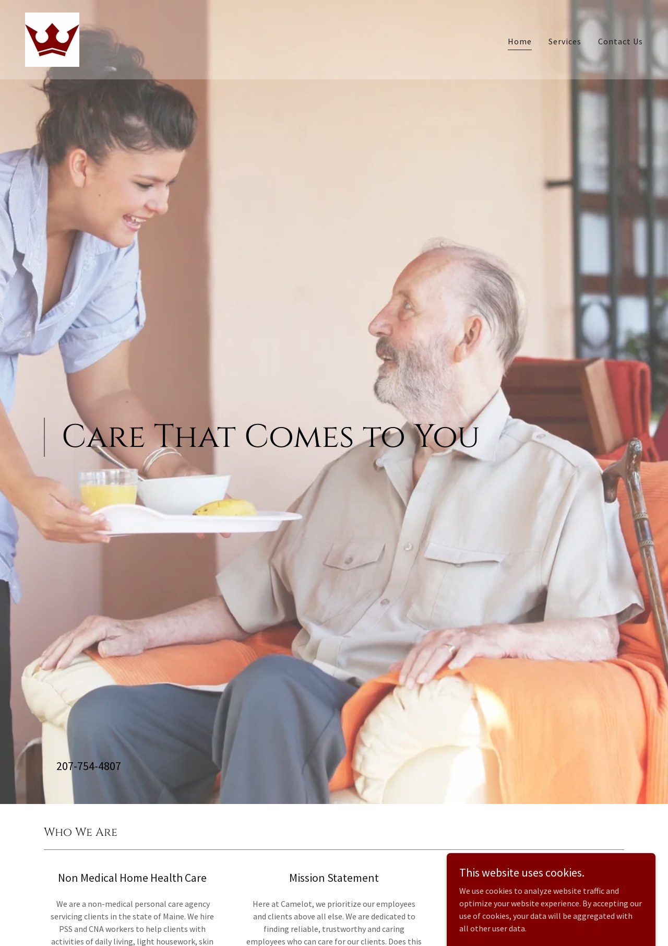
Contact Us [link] (620, 41)
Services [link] (564, 41)
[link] (52, 38)
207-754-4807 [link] (88, 766)
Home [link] (520, 41)
